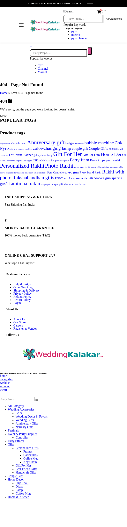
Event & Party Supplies (22, 434)
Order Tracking (23, 287)
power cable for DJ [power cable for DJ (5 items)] (82, 167)
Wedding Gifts (25, 420)
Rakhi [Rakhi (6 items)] (98, 172)
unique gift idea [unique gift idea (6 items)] (59, 184)
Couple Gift (15, 476)
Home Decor (16, 479)
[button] (69, 11)
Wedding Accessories (21, 409)
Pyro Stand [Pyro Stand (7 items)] (86, 172)
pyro (40, 65)
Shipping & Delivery (26, 290)
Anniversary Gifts (27, 423)
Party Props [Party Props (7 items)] (97, 160)
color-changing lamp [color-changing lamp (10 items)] (52, 148)
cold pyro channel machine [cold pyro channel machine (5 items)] (21, 149)
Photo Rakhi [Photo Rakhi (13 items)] (59, 166)
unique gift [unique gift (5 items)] (45, 184)
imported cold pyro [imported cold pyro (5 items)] (24, 161)
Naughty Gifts (24, 427)
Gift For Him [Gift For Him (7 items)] (91, 155)
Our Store (19, 322)
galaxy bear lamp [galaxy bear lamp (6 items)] (43, 155)
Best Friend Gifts (26, 469)
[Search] (90, 51)
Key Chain (30, 462)
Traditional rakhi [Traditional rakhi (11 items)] (23, 183)
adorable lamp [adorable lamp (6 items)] (18, 143)
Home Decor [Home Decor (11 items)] (113, 154)
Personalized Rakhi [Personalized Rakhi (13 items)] (22, 166)
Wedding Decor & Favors (32, 416)
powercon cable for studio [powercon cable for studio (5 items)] (36, 173)
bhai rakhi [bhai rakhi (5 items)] (79, 144)
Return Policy (22, 299)
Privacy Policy (22, 293)
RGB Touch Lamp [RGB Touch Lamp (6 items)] (65, 178)
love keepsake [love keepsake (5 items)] (63, 161)
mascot (75, 34)
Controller (22, 437)
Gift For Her (23, 465)
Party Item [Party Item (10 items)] (79, 159)
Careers (18, 325)
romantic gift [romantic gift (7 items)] (84, 178)
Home (4, 93)
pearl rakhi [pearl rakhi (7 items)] (113, 160)
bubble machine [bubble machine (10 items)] (99, 142)
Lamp (19, 490)
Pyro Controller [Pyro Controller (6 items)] (56, 172)
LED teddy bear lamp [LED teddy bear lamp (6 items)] (45, 160)
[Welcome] (75, 27)
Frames (28, 451)
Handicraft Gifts (26, 472)
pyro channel (79, 38)
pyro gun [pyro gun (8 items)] (72, 172)
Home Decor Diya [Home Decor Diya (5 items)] (7, 161)
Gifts (11, 444)
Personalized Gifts (27, 448)
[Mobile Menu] (20, 25)
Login (17, 303)
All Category (16, 406)
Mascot (42, 72)
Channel (43, 68)
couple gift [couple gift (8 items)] (80, 148)
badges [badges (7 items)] (69, 143)
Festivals (13, 430)
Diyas (19, 486)
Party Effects (16, 441)
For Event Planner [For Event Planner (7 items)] (21, 155)
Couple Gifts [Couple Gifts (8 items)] (98, 148)
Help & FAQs (22, 284)
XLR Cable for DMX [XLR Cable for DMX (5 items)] (78, 184)
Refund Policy (22, 296)
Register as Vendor (25, 328)
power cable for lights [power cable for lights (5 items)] (100, 167)
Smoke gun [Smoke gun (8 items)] (102, 178)
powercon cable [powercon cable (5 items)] (116, 167)
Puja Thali (22, 483)
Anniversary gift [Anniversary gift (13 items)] (46, 142)
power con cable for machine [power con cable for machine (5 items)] (12, 173)
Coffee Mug (30, 458)
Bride (19, 413)
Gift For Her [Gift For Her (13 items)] (67, 154)
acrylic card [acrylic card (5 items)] (5, 144)
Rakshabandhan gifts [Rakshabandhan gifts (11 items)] (33, 177)
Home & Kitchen (18, 497)
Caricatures (30, 455)
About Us (19, 319)
